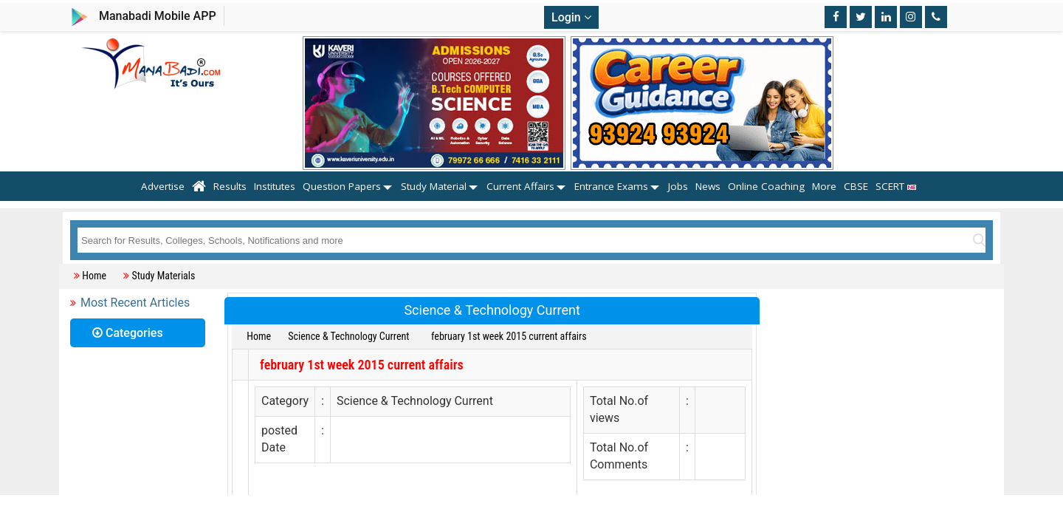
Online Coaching (766, 186)
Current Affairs (520, 186)
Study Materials (163, 276)
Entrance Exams (611, 186)
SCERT (898, 186)
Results (230, 186)
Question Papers (342, 186)
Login (571, 17)
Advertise (163, 186)
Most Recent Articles (135, 303)
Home (94, 276)
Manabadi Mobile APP (157, 16)
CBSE (856, 186)
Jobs (678, 186)
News (707, 186)
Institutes (274, 186)
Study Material (434, 186)
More (824, 186)
